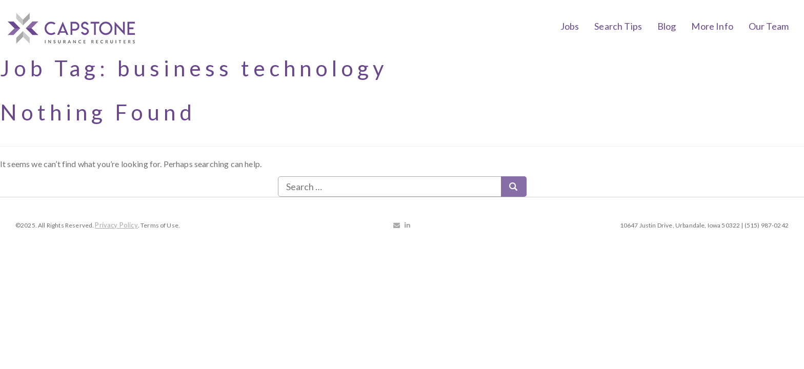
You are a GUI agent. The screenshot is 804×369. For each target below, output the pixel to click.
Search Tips (618, 26)
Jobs (569, 26)
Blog (666, 26)
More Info (712, 26)
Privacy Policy (116, 225)
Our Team (769, 26)
